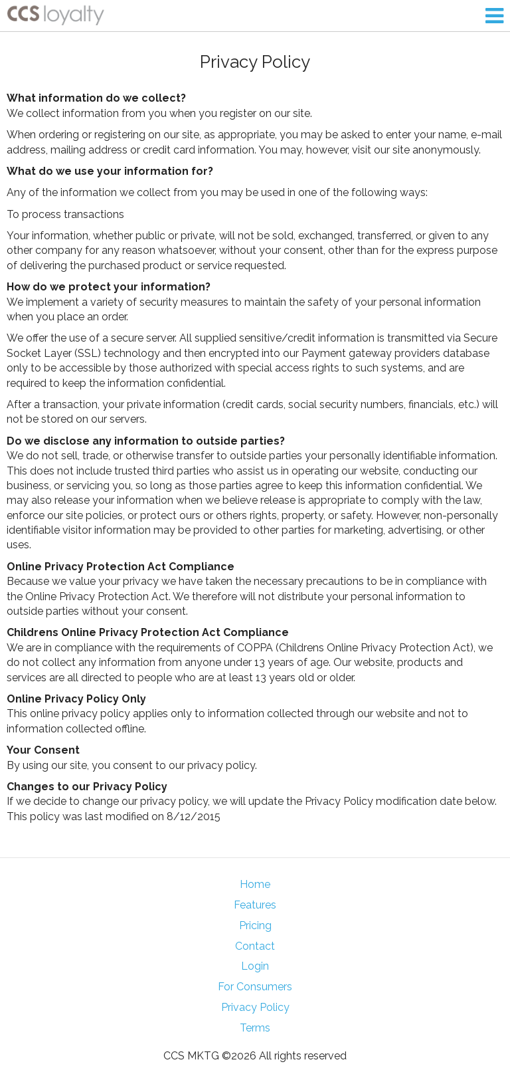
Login (255, 966)
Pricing (255, 925)
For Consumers (255, 986)
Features (255, 905)
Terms (255, 1028)
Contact (255, 946)
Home (255, 884)
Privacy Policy (255, 1007)
